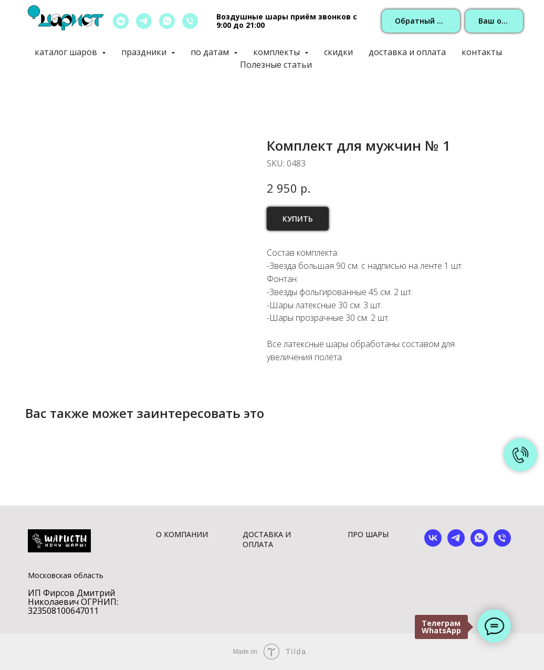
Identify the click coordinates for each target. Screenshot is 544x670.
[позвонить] (190, 21)
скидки (338, 52)
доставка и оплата (407, 52)
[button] (421, 21)
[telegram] (144, 21)
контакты (482, 52)
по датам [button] (211, 52)
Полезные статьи (276, 64)
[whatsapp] (167, 21)
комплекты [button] (277, 52)
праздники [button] (145, 52)
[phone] (502, 543)
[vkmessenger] (121, 21)
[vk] (433, 543)
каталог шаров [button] (67, 52)
